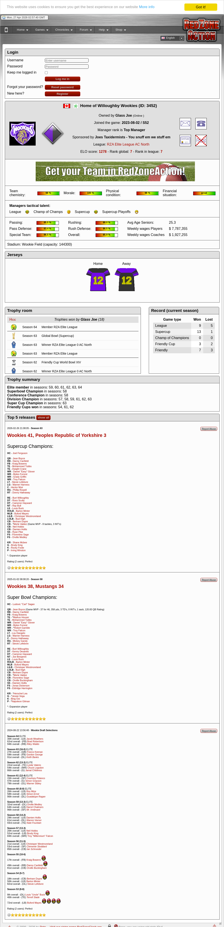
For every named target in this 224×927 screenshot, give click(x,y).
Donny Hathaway (21, 492)
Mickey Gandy (20, 641)
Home (20, 30)
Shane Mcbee (20, 542)
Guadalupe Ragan (36, 796)
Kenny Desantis (20, 651)
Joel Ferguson (20, 453)
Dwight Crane (19, 469)
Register (62, 93)
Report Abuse (209, 428)
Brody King (17, 545)
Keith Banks (32, 757)
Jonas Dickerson (21, 685)
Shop (118, 30)
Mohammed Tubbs (22, 466)
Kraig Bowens (19, 463)
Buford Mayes (21, 513)
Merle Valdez (20, 524)
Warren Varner (34, 820)
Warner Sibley (34, 783)
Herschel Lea (20, 693)
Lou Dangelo (18, 633)
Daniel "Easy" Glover (24, 471)
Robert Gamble (22, 627)
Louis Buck (18, 508)
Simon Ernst (32, 794)
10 (44, 567)
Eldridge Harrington (22, 688)
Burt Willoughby (20, 497)
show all (43, 417)
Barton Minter (23, 511)
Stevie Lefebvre (20, 482)
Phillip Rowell (19, 490)
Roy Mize (31, 791)
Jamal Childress (33, 770)
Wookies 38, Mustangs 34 (35, 586)
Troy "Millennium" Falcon (40, 836)
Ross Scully (18, 500)
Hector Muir (17, 487)
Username (15, 60)
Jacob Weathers (34, 738)
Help (101, 30)
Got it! (201, 7)
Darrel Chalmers (35, 807)
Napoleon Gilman (21, 701)
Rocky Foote (17, 547)
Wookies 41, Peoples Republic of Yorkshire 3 (56, 435)
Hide (12, 319)
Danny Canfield (21, 461)
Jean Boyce (19, 458)
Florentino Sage (20, 534)
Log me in (62, 79)
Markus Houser (21, 617)
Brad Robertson (35, 741)
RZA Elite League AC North (128, 144)
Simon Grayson (33, 780)
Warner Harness (20, 484)
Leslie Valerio (34, 765)
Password (15, 66)
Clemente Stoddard (37, 846)
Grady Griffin (19, 476)
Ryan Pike (17, 532)
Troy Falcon (19, 479)
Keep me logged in (21, 72)
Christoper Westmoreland (27, 516)
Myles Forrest (20, 474)
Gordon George (34, 754)
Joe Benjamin (19, 656)
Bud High (20, 518)
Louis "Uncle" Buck (35, 894)
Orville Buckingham (23, 680)
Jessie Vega (18, 696)
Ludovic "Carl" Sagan (24, 604)
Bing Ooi (15, 698)
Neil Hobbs (18, 526)
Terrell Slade (32, 897)
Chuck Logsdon (35, 767)
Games (39, 30)
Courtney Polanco (35, 778)
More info (147, 7)
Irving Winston (18, 550)
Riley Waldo (33, 744)
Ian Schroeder (34, 849)
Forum (83, 30)
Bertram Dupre (20, 521)
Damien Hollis (20, 529)
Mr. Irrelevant (33, 809)
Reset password (62, 87)
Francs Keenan (35, 752)
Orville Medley (19, 537)
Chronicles (62, 30)
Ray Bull (16, 505)
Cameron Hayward (22, 503)
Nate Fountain (34, 822)
